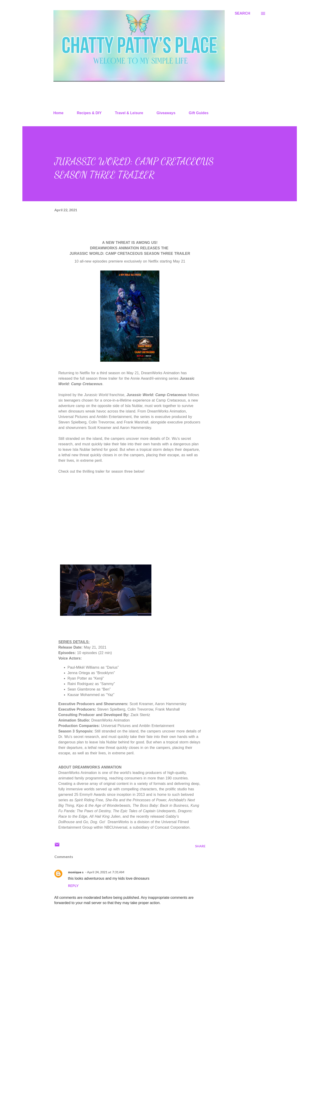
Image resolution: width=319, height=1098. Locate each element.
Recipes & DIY (89, 113)
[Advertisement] (122, 1041)
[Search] (242, 13)
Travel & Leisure (129, 113)
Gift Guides (198, 113)
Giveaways (165, 113)
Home (58, 113)
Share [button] (200, 846)
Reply (73, 885)
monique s (76, 872)
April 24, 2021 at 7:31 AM (105, 872)
